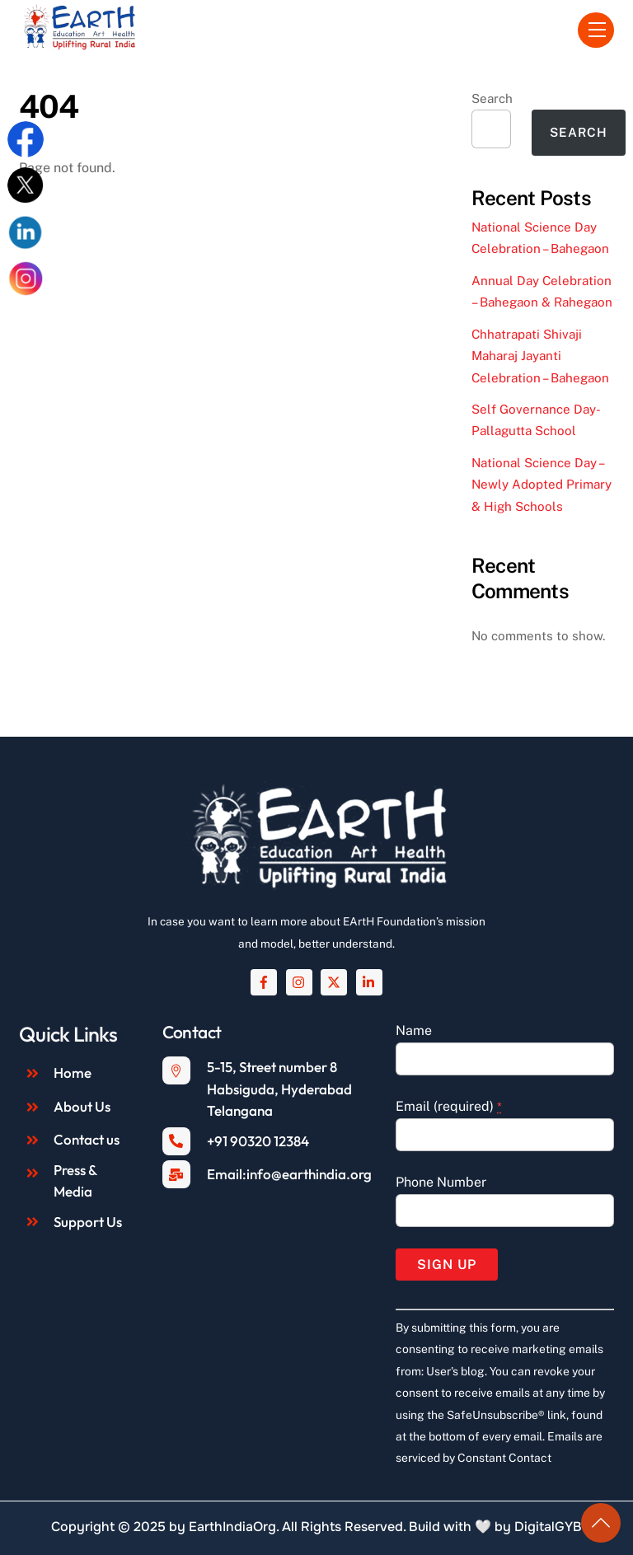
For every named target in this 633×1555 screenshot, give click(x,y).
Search (492, 98)
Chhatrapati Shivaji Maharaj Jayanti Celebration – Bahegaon (540, 356)
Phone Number (441, 1182)
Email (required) (449, 1106)
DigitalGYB (548, 1526)
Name (414, 1030)
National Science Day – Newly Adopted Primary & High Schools (541, 484)
